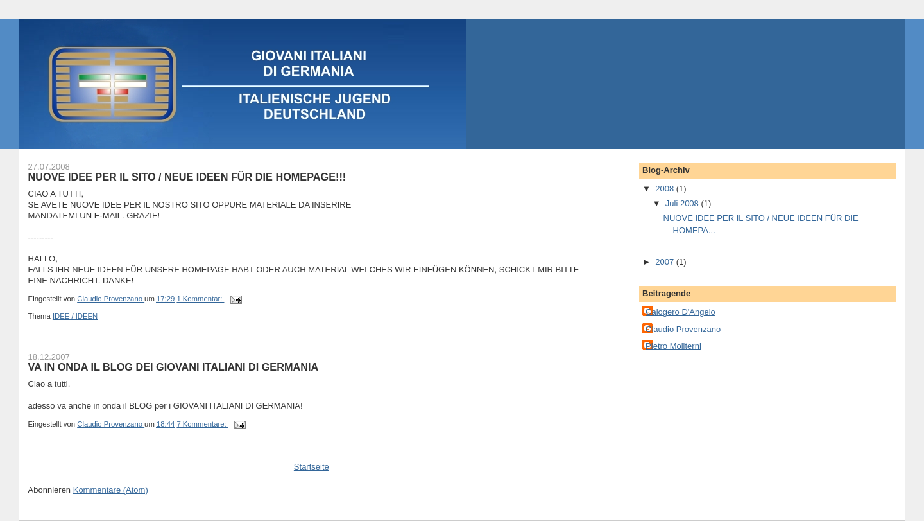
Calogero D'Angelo (680, 312)
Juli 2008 (683, 203)
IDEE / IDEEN (75, 316)
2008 (665, 188)
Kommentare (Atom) (110, 490)
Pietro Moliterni (673, 346)
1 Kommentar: (200, 299)
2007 (665, 262)
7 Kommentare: (202, 424)
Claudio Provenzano (683, 329)
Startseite (311, 467)
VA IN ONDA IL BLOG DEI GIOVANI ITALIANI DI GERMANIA (173, 367)
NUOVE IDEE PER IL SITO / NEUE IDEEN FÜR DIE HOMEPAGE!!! (187, 176)
